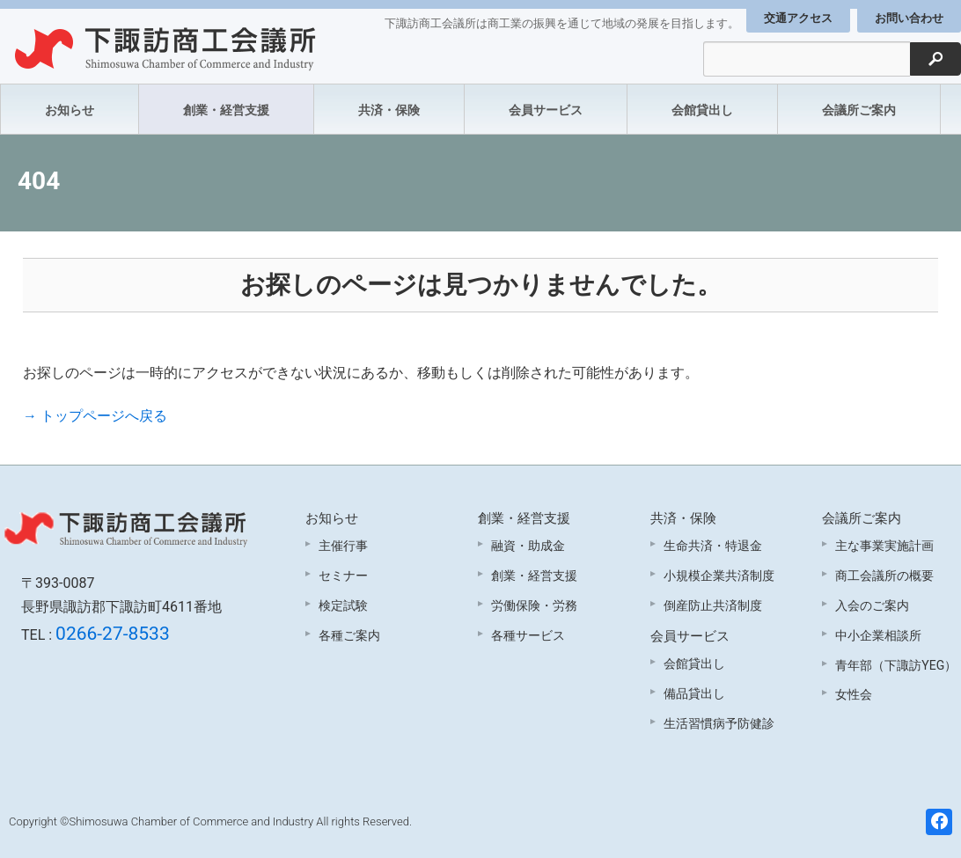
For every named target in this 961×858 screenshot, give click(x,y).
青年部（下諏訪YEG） (896, 665)
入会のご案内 (872, 605)
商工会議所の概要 (884, 575)
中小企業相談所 (878, 635)
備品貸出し (694, 693)
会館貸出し (702, 110)
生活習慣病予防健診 (719, 723)
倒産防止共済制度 (713, 605)
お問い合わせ (909, 18)
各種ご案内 (349, 635)
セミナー (343, 575)
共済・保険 (389, 110)
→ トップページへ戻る (95, 415)
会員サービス (546, 110)
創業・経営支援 (226, 110)
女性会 (853, 694)
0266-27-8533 (112, 633)
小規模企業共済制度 (719, 575)
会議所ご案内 (859, 110)
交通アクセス (798, 18)
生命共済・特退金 (713, 546)
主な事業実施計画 (884, 546)
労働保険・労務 (534, 605)
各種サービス (528, 635)
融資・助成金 (528, 546)
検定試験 (343, 605)
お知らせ (69, 110)
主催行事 (343, 546)
